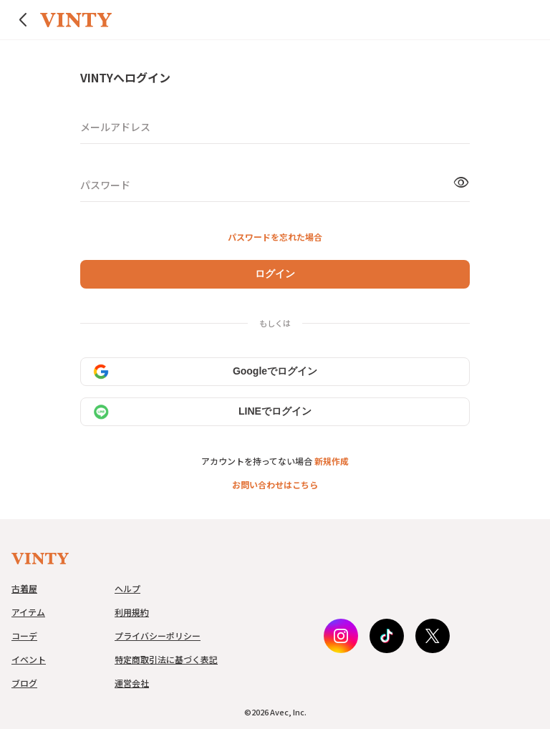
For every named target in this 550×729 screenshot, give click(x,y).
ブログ (24, 683)
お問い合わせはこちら (275, 484)
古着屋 (24, 588)
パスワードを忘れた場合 (275, 237)
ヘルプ (127, 588)
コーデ (24, 635)
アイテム (28, 612)
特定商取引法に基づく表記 (166, 659)
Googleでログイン (204, 371)
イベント (28, 659)
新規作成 (331, 461)
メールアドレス (115, 127)
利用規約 (132, 612)
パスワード (105, 185)
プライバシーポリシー (158, 635)
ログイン (275, 273)
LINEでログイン (202, 411)
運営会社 (132, 683)
